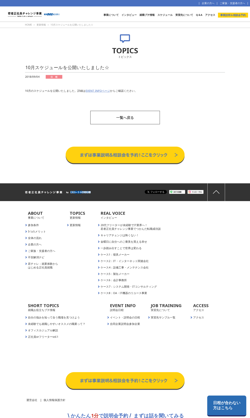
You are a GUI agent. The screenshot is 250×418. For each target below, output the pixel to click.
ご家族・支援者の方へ (232, 3)
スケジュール (165, 15)
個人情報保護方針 (54, 400)
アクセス (210, 15)
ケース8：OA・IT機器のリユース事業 (124, 293)
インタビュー (129, 15)
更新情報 (75, 225)
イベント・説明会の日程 (125, 317)
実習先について (184, 15)
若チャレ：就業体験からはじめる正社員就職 (43, 265)
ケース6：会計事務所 (114, 280)
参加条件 (33, 225)
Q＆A (199, 15)
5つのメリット (37, 231)
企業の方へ (208, 3)
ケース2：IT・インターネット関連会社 (125, 261)
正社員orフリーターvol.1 (43, 337)
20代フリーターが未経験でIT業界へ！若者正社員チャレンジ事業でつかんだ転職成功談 (131, 227)
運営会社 (31, 400)
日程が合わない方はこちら (226, 405)
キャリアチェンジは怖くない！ (120, 235)
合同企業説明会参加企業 (125, 324)
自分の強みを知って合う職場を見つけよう (54, 317)
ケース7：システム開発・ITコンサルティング (129, 286)
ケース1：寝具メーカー (115, 254)
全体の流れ (35, 238)
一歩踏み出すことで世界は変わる (121, 248)
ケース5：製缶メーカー (115, 274)
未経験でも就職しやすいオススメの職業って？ (56, 324)
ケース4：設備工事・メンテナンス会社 (125, 267)
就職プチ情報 (147, 15)
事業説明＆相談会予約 (233, 15)
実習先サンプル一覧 (163, 317)
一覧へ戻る (125, 117)
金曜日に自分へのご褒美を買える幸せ (124, 241)
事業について (111, 15)
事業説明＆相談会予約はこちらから (125, 143)
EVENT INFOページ (98, 91)
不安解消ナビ (36, 257)
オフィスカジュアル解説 (43, 330)
